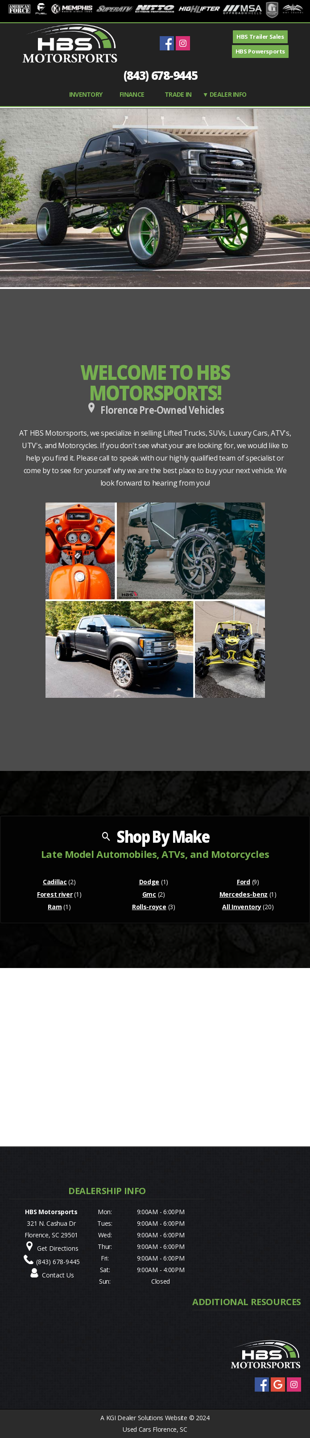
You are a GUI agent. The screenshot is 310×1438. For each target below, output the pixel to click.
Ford (243, 882)
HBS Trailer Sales (260, 37)
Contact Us (58, 1275)
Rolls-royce (149, 906)
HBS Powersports (260, 51)
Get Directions (58, 1248)
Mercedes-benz (243, 894)
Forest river (55, 894)
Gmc (149, 894)
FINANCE (132, 94)
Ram (55, 906)
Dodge (149, 882)
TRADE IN (178, 94)
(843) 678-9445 (161, 75)
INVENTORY (86, 94)
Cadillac (55, 882)
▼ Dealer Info (225, 94)
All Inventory (241, 906)
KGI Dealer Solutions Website (146, 1417)
